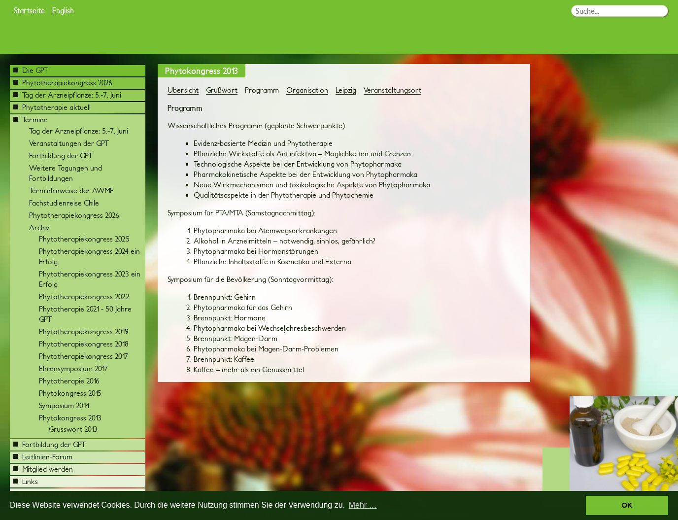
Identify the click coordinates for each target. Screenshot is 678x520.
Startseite (29, 10)
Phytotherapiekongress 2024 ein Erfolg (89, 256)
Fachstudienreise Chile (64, 203)
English (63, 10)
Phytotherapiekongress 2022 (84, 296)
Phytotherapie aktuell (52, 107)
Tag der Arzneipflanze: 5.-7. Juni (67, 95)
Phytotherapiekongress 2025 (84, 239)
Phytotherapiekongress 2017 (83, 356)
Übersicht (183, 90)
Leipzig (346, 90)
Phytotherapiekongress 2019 (84, 331)
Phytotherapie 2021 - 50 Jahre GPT (85, 314)
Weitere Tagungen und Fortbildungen (65, 173)
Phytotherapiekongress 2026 (62, 82)
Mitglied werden (43, 469)
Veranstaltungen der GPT (69, 143)
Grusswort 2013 (73, 429)
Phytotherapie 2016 (69, 381)
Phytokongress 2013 (70, 418)
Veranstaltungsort (392, 90)
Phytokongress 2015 (70, 393)
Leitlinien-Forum (42, 456)
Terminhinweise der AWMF (71, 190)
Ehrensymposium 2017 (73, 368)
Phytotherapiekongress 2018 (84, 344)
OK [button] (627, 505)
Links (25, 481)
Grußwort (221, 90)
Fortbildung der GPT (61, 155)
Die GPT (30, 70)
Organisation (307, 90)
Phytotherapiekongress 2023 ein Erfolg (89, 279)
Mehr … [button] (363, 505)
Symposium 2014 (64, 405)
